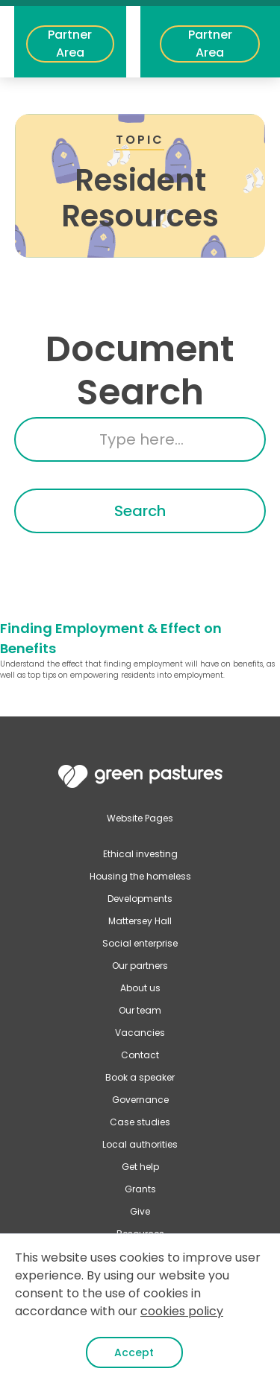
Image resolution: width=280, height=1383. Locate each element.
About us (140, 988)
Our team (140, 1010)
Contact (140, 1055)
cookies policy (181, 1311)
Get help (140, 1166)
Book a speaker (140, 1077)
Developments (140, 898)
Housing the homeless (140, 876)
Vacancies (140, 1032)
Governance (140, 1099)
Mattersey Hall (140, 921)
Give (140, 1211)
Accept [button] (134, 1352)
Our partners (140, 965)
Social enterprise (140, 943)
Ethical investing (140, 854)
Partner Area (70, 43)
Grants (140, 1189)
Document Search (140, 370)
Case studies (140, 1122)
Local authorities (140, 1144)
